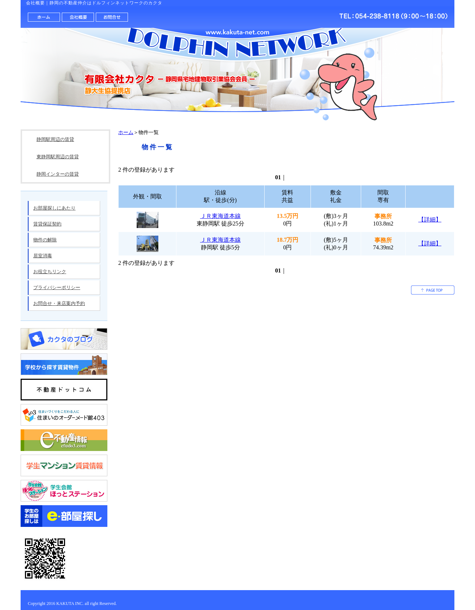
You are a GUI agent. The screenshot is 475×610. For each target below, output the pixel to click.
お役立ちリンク (49, 271)
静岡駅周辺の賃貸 (55, 139)
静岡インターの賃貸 (58, 174)
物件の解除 (45, 239)
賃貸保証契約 (47, 224)
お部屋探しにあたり (54, 208)
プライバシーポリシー (56, 287)
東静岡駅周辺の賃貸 (58, 156)
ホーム (125, 132)
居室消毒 (42, 255)
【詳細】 (429, 219)
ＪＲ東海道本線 (220, 216)
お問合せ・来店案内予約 (59, 303)
